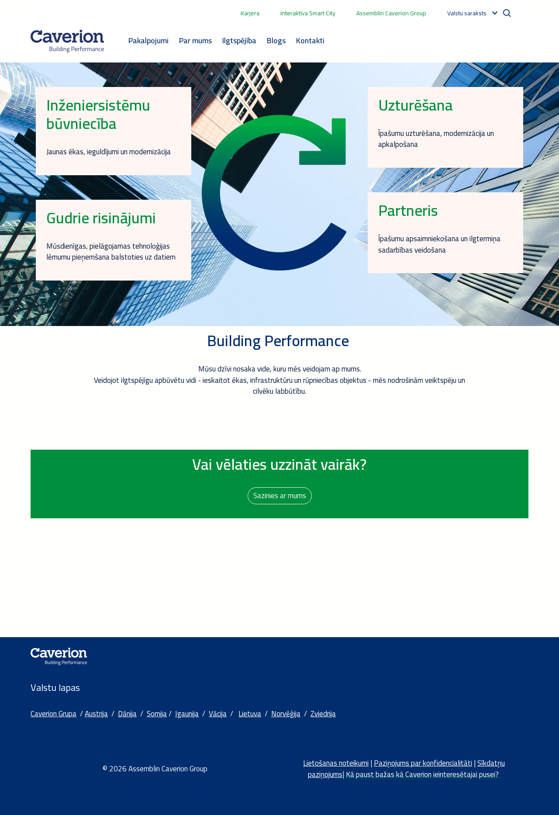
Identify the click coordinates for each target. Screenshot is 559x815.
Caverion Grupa (53, 714)
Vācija (218, 714)
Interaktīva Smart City (307, 13)
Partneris (408, 210)
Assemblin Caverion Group (391, 13)
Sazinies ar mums (279, 496)
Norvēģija (285, 714)
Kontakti (310, 40)
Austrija (96, 714)
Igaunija (187, 714)
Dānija (127, 714)
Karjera (250, 13)
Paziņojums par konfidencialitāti (423, 763)
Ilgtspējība (239, 40)
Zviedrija (323, 714)
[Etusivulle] (67, 41)
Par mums (195, 40)
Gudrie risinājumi (101, 217)
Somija (157, 714)
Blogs (276, 40)
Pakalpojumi (148, 40)
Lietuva (249, 714)
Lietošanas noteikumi (336, 763)
